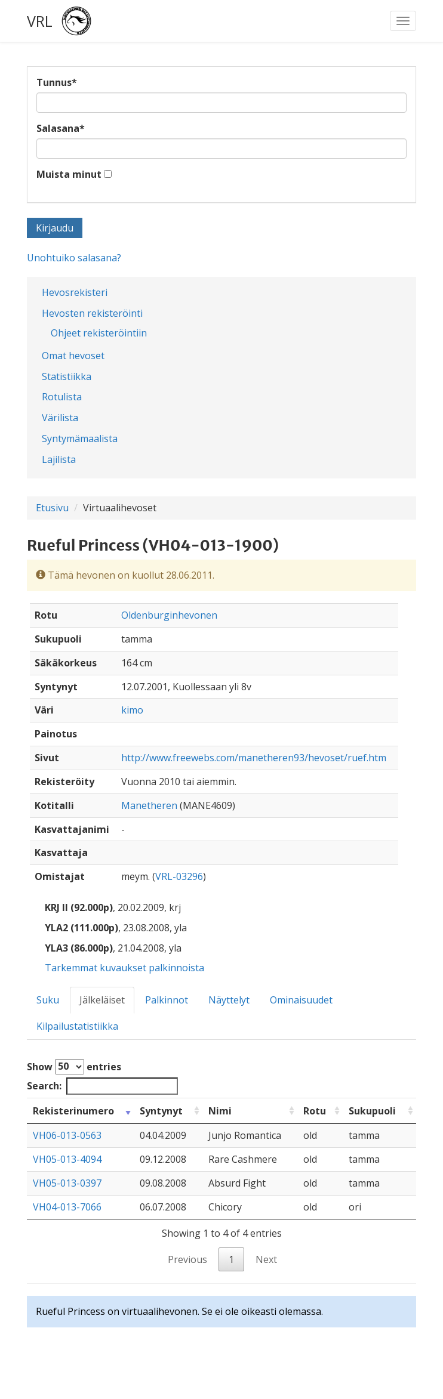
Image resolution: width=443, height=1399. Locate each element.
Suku (47, 999)
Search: (102, 1086)
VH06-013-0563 (67, 1135)
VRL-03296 (179, 876)
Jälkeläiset (102, 999)
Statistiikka (66, 376)
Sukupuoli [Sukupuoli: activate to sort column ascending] (372, 1110)
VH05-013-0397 (67, 1183)
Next (266, 1259)
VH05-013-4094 (67, 1159)
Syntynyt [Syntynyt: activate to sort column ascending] (161, 1110)
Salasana (60, 128)
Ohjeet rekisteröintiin (99, 332)
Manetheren (149, 805)
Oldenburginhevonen (169, 615)
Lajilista (59, 459)
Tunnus (56, 82)
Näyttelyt (229, 999)
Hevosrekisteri (74, 292)
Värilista (60, 417)
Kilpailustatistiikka (77, 1026)
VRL (40, 21)
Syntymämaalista (80, 438)
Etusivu (52, 507)
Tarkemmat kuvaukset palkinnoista (124, 967)
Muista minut (68, 174)
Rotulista (62, 396)
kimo (132, 710)
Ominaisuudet (301, 999)
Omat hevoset (73, 355)
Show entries (74, 1066)
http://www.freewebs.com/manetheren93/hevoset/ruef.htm (253, 757)
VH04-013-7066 (67, 1206)
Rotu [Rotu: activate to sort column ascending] (314, 1110)
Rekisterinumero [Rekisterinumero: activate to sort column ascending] (73, 1110)
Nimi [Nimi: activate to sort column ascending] (220, 1110)
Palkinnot (166, 999)
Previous (187, 1259)
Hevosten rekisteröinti (92, 313)
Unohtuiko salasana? (74, 257)
